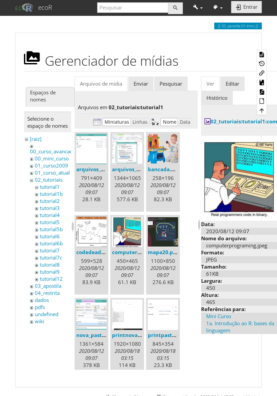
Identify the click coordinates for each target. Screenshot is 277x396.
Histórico (216, 97)
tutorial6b (51, 243)
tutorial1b (51, 193)
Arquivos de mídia (101, 83)
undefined (46, 314)
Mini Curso (218, 316)
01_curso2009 (51, 165)
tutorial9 (50, 271)
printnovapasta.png (137, 335)
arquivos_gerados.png (103, 169)
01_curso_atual (52, 172)
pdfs (40, 307)
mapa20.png (163, 252)
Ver (210, 83)
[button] (198, 7)
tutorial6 (50, 236)
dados (42, 300)
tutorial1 (50, 186)
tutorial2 (50, 200)
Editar (232, 83)
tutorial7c (51, 257)
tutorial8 (50, 264)
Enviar (141, 83)
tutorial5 (50, 222)
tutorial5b (51, 229)
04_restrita (47, 293)
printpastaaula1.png (174, 335)
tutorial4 (50, 215)
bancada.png (164, 169)
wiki (39, 321)
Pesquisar (171, 83)
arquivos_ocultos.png (139, 169)
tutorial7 (50, 250)
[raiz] (35, 138)
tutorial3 (50, 208)
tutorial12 (51, 278)
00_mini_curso (52, 158)
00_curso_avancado (53, 151)
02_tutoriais (48, 179)
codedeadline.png (99, 252)
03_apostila (48, 285)
